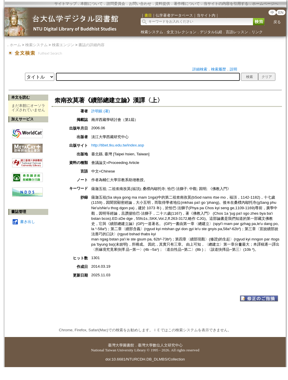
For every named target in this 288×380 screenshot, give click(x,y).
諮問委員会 (116, 3)
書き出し (27, 222)
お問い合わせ (140, 3)
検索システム (152, 32)
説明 (233, 69)
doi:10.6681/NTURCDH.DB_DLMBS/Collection (145, 359)
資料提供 (162, 3)
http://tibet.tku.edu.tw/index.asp (117, 145)
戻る (277, 22)
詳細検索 (199, 69)
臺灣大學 (115, 345)
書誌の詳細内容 (91, 45)
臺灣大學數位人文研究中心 (160, 345)
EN (281, 12)
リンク (257, 32)
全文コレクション (181, 32)
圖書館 (128, 345)
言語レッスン (237, 32)
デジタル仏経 (211, 32)
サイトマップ (65, 3)
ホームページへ (265, 3)
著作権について (187, 3)
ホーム (15, 45)
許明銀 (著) (100, 111)
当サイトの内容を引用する (226, 3)
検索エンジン (63, 45)
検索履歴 (218, 69)
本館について (91, 3)
